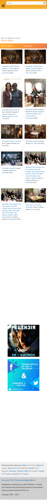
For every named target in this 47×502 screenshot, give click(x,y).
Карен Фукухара (36, 171)
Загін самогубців (35, 143)
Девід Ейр (13, 168)
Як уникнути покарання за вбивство (10, 114)
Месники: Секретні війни (19, 471)
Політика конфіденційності (25, 480)
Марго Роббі (35, 173)
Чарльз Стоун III (14, 141)
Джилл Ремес (14, 110)
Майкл (24, 465)
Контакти (5, 480)
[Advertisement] (23, 22)
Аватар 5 (16, 474)
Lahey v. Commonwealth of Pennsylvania (34, 116)
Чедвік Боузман (14, 66)
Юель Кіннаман (36, 167)
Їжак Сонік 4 (12, 468)
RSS (12, 480)
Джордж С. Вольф (7, 68)
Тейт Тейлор (37, 205)
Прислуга (33, 209)
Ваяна (39, 465)
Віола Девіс (5, 66)
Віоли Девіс (7, 40)
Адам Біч (34, 178)
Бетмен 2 (32, 468)
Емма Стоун (29, 205)
